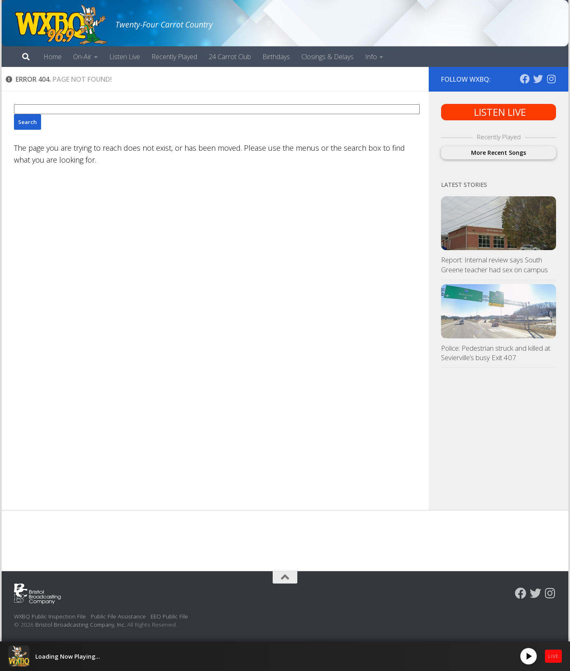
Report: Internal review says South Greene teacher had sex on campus (494, 264)
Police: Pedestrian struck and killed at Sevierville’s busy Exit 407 (495, 353)
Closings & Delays (327, 56)
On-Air (82, 56)
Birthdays (276, 56)
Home (53, 56)
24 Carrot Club (230, 56)
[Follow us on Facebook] (525, 79)
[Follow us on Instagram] (551, 79)
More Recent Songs (498, 152)
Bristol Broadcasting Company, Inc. (80, 624)
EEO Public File (169, 616)
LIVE (553, 656)
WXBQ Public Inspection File (50, 616)
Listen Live (124, 56)
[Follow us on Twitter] (538, 79)
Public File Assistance (118, 616)
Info (371, 56)
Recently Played (174, 56)
